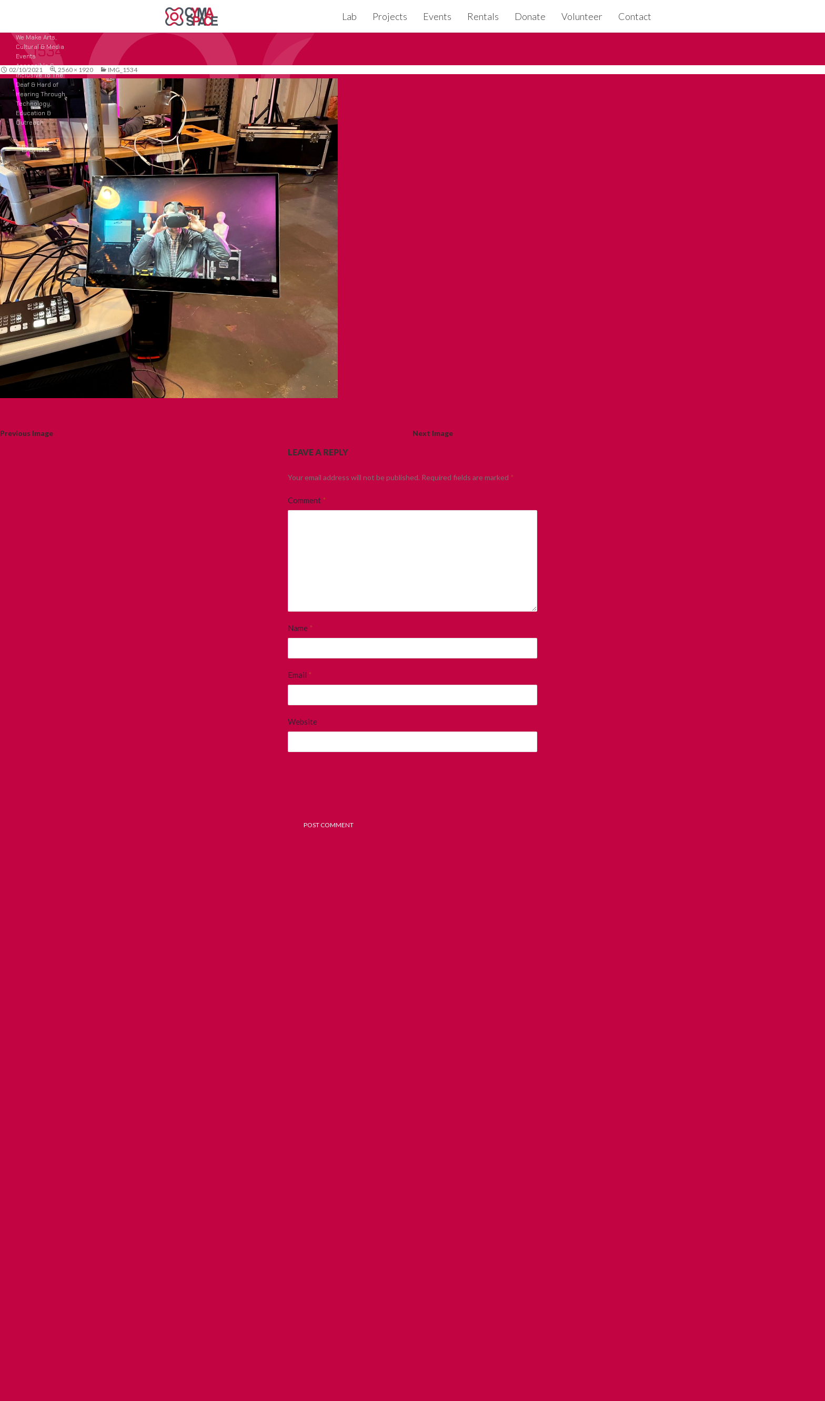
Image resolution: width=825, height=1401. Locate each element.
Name (300, 628)
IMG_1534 (122, 70)
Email (300, 674)
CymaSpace (191, 16)
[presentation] (368, 788)
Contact (634, 16)
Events (437, 16)
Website (302, 721)
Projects (390, 16)
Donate (530, 16)
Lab (349, 16)
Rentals (483, 16)
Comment (307, 500)
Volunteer (581, 16)
